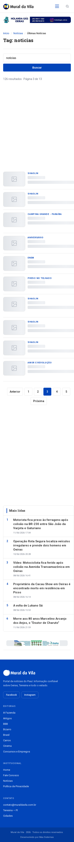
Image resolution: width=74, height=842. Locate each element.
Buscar (37, 67)
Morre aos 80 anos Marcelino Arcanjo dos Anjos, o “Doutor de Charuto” (40, 621)
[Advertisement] (37, 122)
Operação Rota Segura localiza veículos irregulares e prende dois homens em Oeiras (41, 545)
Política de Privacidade (16, 786)
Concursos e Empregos (16, 751)
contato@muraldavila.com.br (19, 804)
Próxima (38, 401)
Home (6, 769)
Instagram (30, 695)
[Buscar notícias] (67, 6)
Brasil (6, 734)
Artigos (7, 718)
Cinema (7, 745)
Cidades (8, 815)
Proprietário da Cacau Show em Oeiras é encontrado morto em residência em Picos (41, 588)
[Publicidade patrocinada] (37, 20)
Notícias (18, 33)
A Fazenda (9, 712)
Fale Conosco (11, 775)
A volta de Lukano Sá (28, 605)
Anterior (15, 391)
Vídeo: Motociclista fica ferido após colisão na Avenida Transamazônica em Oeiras (41, 567)
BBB (5, 723)
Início (6, 33)
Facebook (11, 695)
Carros (7, 740)
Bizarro (7, 729)
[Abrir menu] (57, 6)
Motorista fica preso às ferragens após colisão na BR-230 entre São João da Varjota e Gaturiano (40, 524)
